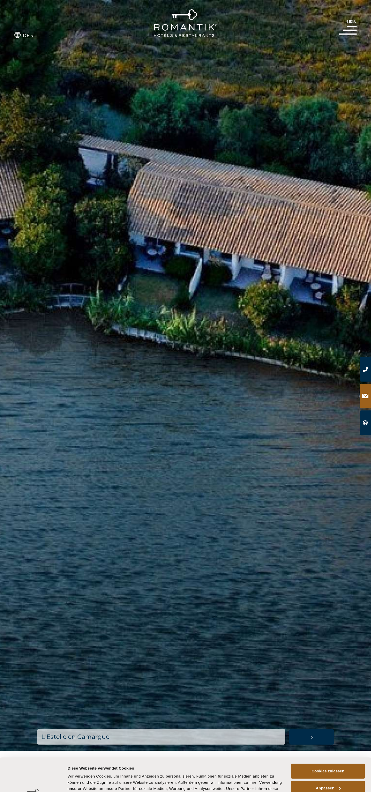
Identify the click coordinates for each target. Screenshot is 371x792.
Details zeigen (81, 782)
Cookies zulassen (327, 738)
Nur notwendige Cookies (328, 771)
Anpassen (328, 754)
